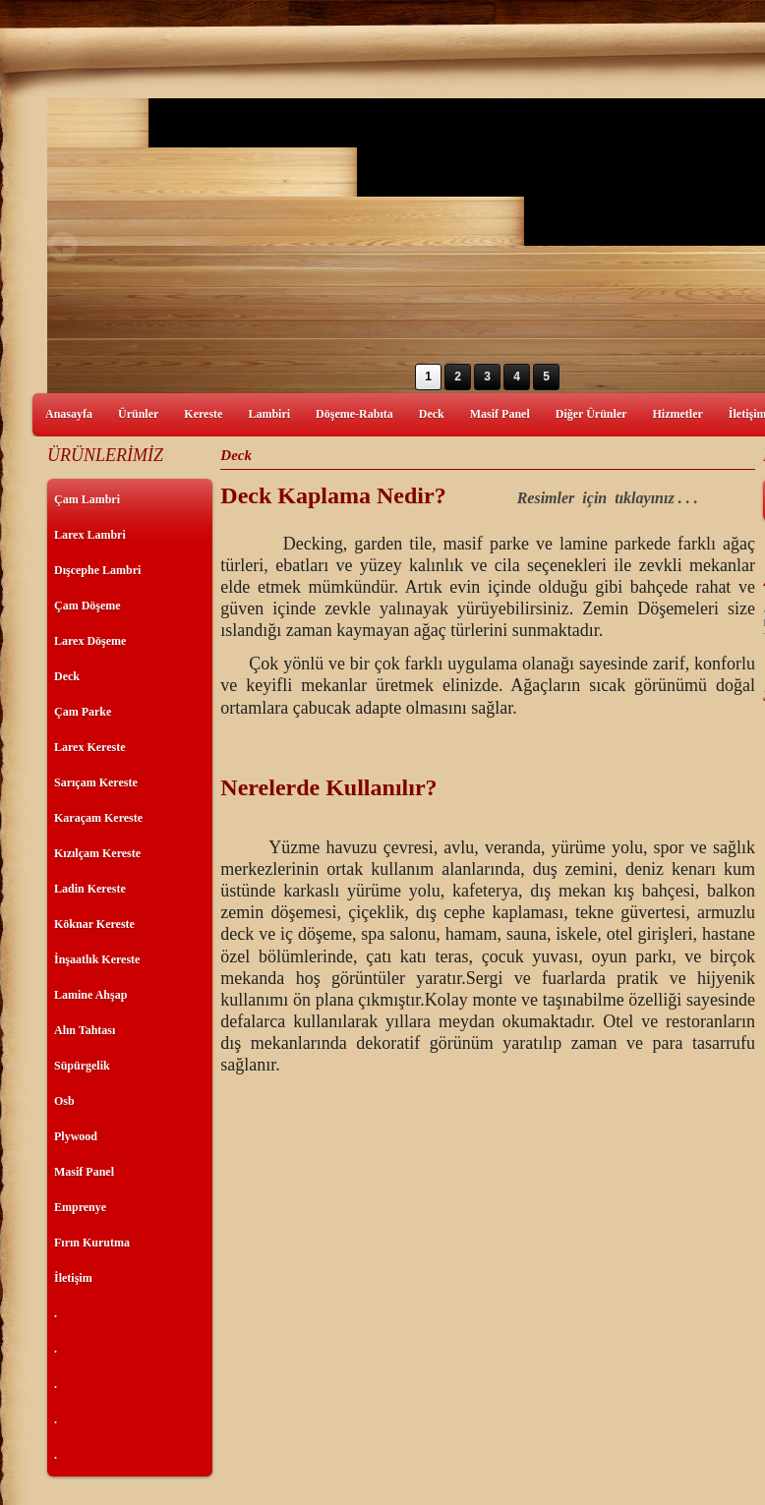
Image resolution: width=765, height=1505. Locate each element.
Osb (64, 1101)
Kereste (203, 414)
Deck (431, 414)
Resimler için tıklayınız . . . (607, 498)
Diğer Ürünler (591, 414)
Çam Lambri (87, 499)
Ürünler (138, 414)
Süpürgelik (82, 1065)
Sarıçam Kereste (96, 782)
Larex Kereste (90, 747)
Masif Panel (500, 414)
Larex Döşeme (90, 641)
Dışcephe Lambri (97, 570)
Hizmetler (678, 414)
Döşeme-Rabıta (354, 414)
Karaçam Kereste (98, 818)
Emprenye (80, 1207)
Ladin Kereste (90, 889)
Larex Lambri (90, 535)
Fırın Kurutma (92, 1242)
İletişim (73, 1278)
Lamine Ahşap (90, 995)
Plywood (75, 1136)
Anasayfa (68, 414)
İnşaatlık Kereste (97, 959)
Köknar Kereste (94, 924)
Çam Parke (82, 712)
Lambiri (269, 414)
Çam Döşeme (87, 605)
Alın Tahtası (84, 1030)
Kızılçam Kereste (97, 853)
